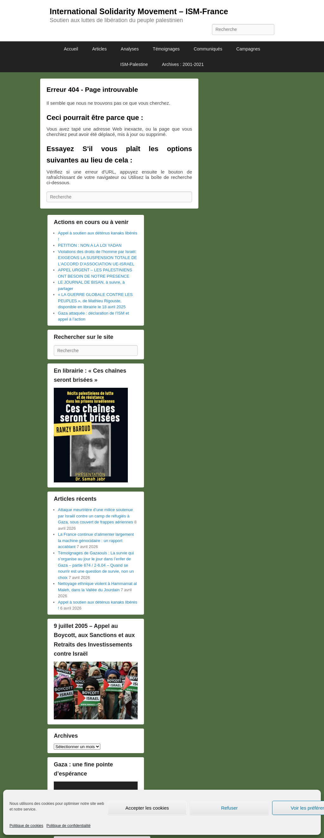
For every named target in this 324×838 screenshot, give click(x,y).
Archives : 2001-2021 (183, 64)
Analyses (130, 48)
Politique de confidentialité (68, 825)
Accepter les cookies (147, 808)
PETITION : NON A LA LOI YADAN (90, 245)
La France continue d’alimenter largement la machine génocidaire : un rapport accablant (96, 540)
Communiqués (208, 48)
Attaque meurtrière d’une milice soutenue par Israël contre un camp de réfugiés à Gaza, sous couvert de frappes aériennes (95, 515)
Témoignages (166, 48)
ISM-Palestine (134, 64)
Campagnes (248, 48)
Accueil (71, 48)
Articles (99, 48)
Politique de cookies (26, 825)
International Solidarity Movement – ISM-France (139, 11)
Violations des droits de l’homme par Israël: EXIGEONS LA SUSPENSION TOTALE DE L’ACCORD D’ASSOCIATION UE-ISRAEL (97, 257)
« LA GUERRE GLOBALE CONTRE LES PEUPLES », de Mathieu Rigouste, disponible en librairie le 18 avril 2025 (95, 300)
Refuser (229, 808)
